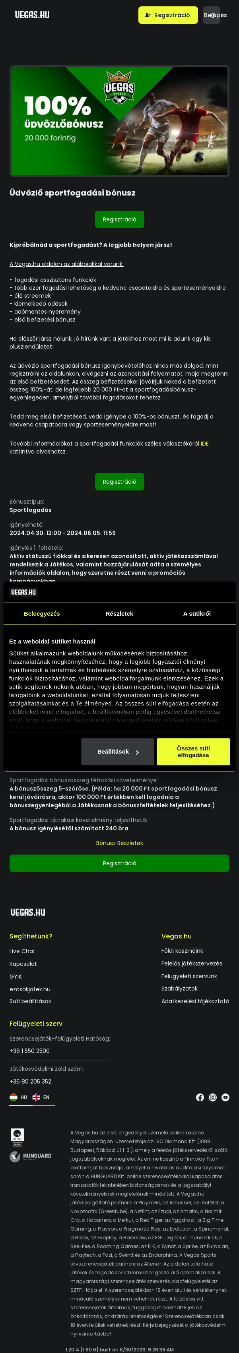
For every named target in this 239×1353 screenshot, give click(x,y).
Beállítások (117, 751)
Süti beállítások (30, 1001)
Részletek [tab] (119, 613)
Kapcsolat (23, 964)
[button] (168, 15)
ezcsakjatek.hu (30, 989)
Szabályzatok (179, 988)
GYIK (16, 976)
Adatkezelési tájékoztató (195, 1001)
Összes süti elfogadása (193, 751)
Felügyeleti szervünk (189, 976)
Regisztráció (119, 219)
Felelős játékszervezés (191, 963)
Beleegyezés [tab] (42, 613)
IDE (204, 444)
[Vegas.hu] (32, 15)
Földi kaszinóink (182, 951)
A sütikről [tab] (197, 613)
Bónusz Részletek (119, 843)
